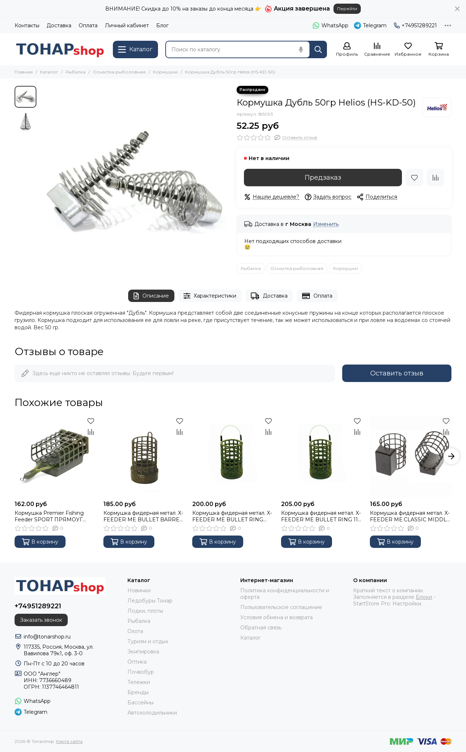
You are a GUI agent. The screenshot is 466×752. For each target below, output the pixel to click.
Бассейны (140, 702)
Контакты (27, 25)
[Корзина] (438, 49)
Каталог (49, 72)
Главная (24, 72)
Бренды (138, 692)
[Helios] (437, 107)
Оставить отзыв (396, 373)
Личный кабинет (127, 25)
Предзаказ (323, 178)
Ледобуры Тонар (150, 600)
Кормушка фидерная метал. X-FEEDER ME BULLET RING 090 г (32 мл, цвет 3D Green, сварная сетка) (232, 516)
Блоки (424, 597)
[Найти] (318, 49)
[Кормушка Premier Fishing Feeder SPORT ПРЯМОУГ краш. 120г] (55, 456)
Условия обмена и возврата (276, 617)
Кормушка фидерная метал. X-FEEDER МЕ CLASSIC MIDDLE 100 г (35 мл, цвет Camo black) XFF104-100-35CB (410, 516)
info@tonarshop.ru (47, 636)
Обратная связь (260, 627)
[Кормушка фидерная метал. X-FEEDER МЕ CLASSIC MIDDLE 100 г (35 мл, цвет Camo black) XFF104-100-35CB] (410, 456)
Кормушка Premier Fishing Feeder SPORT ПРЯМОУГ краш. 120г (49, 516)
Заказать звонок (41, 620)
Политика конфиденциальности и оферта (284, 593)
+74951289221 (415, 25)
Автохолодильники (152, 712)
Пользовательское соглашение (281, 607)
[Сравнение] (377, 49)
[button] (451, 456)
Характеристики (210, 296)
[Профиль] (347, 49)
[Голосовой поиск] (301, 49)
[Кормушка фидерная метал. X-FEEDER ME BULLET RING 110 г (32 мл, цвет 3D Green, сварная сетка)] (322, 456)
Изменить (326, 224)
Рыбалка (76, 72)
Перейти (347, 8)
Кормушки (165, 72)
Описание (151, 296)
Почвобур (140, 672)
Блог (162, 25)
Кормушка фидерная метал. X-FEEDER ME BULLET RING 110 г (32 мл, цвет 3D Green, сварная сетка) (321, 516)
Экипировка (143, 651)
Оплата (88, 25)
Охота (135, 631)
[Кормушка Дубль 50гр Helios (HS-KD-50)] (134, 180)
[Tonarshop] (60, 49)
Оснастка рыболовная (119, 72)
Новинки (139, 590)
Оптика (137, 662)
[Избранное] (408, 49)
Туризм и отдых (147, 641)
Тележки (138, 682)
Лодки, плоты (145, 611)
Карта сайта (69, 741)
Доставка (59, 25)
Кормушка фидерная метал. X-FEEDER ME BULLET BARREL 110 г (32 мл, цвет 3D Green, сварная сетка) (143, 516)
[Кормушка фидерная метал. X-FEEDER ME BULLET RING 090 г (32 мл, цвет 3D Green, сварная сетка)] (233, 456)
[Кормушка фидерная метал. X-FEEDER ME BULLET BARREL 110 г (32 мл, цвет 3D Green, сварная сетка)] (144, 456)
